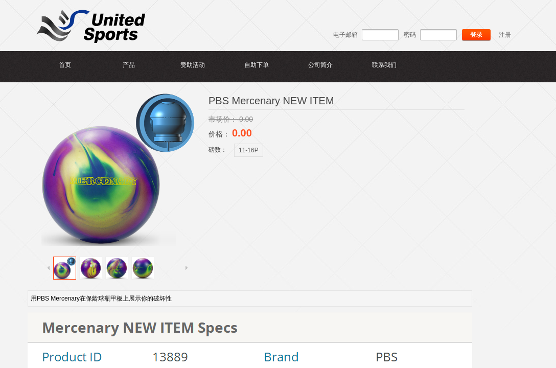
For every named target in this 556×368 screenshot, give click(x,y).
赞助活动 (192, 64)
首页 (65, 64)
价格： (220, 134)
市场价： (223, 119)
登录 (476, 34)
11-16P (249, 150)
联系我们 (384, 64)
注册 (505, 34)
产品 (129, 64)
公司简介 (320, 64)
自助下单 (256, 64)
